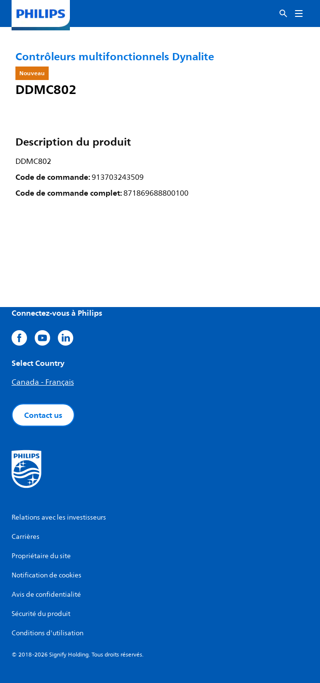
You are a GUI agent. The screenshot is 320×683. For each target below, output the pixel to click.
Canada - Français (43, 382)
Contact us (43, 415)
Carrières (26, 536)
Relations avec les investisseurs (59, 517)
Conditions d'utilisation (47, 633)
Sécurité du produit (41, 613)
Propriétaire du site (41, 556)
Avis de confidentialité (46, 594)
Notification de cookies (46, 575)
